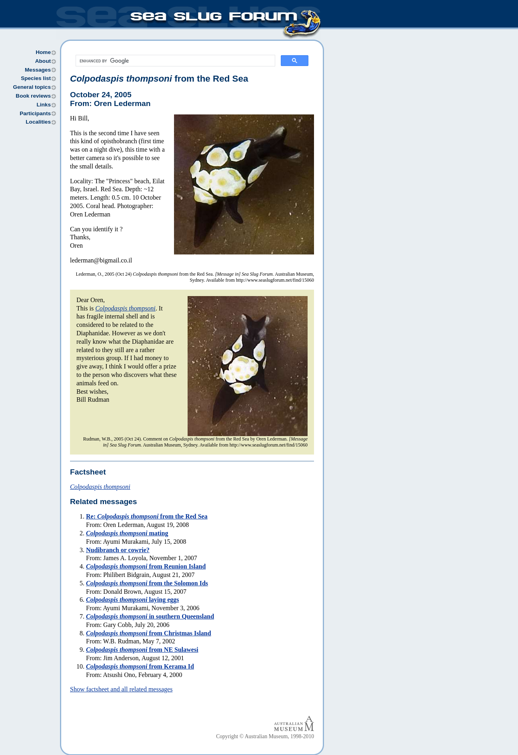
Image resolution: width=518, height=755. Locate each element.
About (43, 61)
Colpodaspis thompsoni (125, 308)
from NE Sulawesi (142, 649)
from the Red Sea (159, 79)
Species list (36, 78)
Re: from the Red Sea (147, 516)
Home (43, 52)
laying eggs (132, 599)
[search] (175, 60)
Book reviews (33, 96)
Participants (35, 113)
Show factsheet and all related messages (121, 689)
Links (43, 105)
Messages (38, 70)
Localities (38, 122)
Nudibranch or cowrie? (118, 550)
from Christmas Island (148, 633)
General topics (32, 87)
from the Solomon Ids (147, 583)
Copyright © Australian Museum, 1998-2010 (265, 736)
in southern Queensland (150, 616)
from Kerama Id (140, 666)
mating (127, 533)
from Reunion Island (146, 566)
